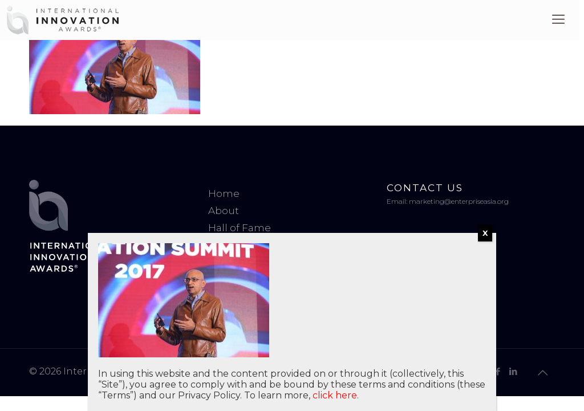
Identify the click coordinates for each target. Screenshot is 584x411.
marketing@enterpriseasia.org (459, 201)
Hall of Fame (239, 227)
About (223, 210)
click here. (336, 395)
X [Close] (485, 232)
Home (224, 193)
